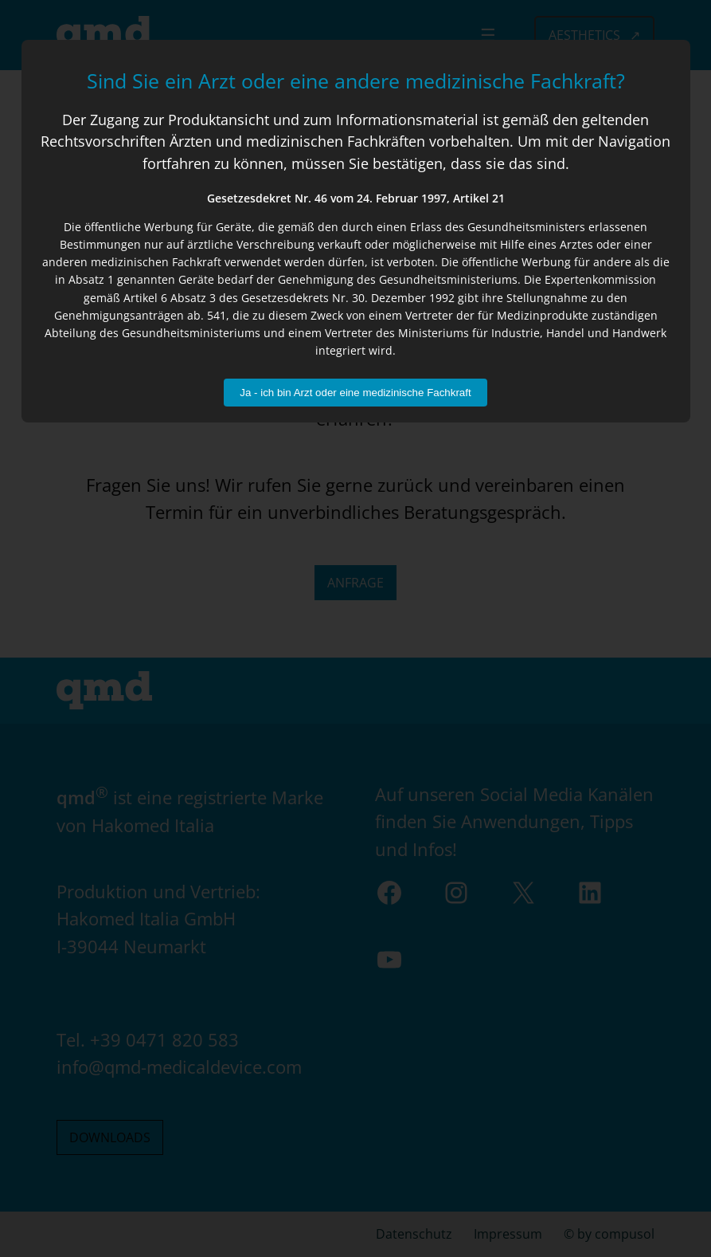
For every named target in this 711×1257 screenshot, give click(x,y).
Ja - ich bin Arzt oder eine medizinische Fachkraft (355, 393)
